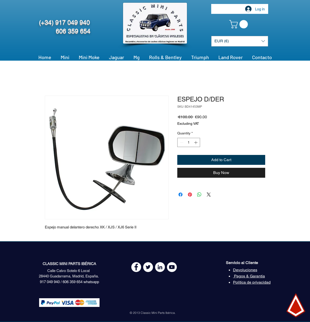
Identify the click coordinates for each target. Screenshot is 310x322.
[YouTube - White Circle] (172, 267)
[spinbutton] (188, 142)
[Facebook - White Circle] (136, 267)
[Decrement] (181, 142)
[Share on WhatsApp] (199, 195)
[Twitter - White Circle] (148, 267)
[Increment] (196, 142)
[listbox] (239, 41)
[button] (239, 24)
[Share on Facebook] (180, 195)
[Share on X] (209, 195)
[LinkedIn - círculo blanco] (160, 267)
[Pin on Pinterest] (190, 195)
